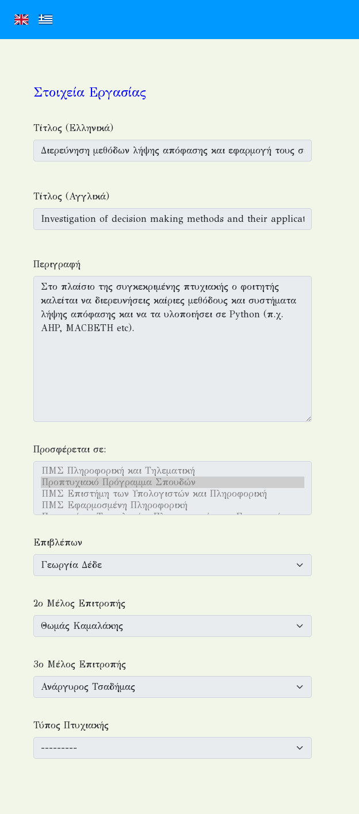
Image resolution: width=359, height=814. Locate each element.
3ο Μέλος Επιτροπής (79, 664)
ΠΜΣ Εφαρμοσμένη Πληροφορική (172, 505)
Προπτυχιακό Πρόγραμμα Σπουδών (172, 482)
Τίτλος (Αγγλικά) (71, 196)
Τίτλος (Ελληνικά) (73, 127)
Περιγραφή (57, 264)
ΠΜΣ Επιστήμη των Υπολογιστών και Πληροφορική (172, 494)
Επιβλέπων (57, 542)
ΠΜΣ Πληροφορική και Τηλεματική (172, 471)
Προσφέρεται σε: (69, 449)
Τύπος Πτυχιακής (71, 725)
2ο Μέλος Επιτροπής (79, 603)
